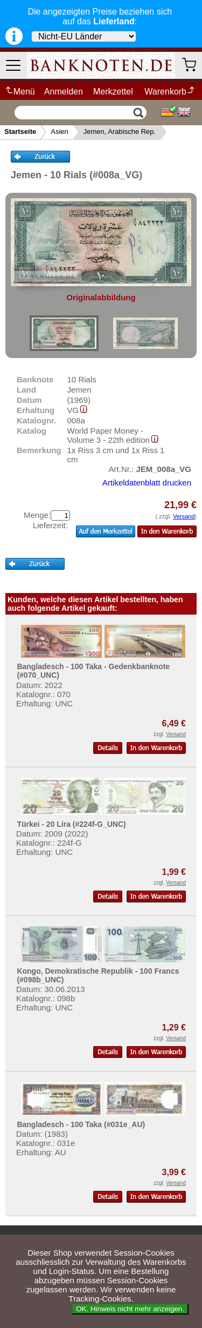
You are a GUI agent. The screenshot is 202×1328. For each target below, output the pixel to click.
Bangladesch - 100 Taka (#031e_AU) (81, 1124)
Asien (59, 131)
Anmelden (63, 91)
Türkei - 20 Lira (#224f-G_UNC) (71, 824)
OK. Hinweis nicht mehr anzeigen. (130, 1309)
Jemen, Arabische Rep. (119, 131)
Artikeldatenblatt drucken (146, 482)
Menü (19, 91)
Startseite (20, 131)
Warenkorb (170, 91)
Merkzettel (113, 91)
